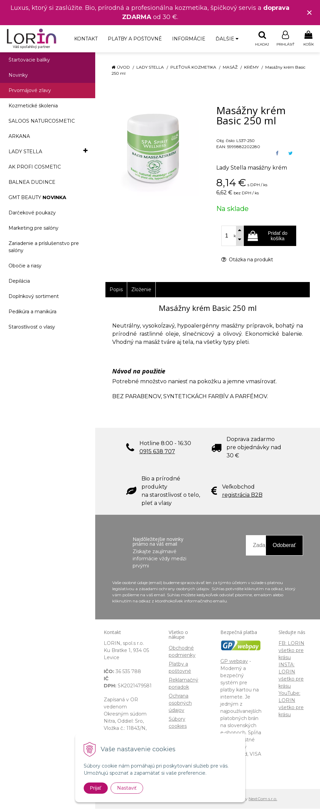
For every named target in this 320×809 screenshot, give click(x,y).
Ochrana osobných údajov (180, 703)
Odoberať (284, 545)
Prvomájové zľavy (30, 91)
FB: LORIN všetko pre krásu (291, 650)
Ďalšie (227, 39)
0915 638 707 (157, 452)
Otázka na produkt (247, 260)
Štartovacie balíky (29, 60)
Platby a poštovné (135, 39)
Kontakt (86, 39)
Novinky (18, 75)
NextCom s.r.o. (263, 799)
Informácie (188, 39)
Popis (116, 290)
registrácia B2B (242, 495)
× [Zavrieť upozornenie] (309, 12)
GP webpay (234, 661)
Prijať (95, 788)
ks (236, 236)
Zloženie (141, 290)
